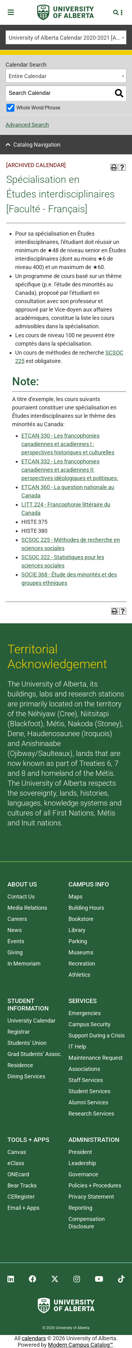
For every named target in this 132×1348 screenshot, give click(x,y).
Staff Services (85, 1080)
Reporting (80, 1207)
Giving (15, 952)
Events (15, 941)
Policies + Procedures (94, 1185)
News (14, 930)
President (80, 1152)
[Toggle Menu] (12, 12)
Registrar (18, 1031)
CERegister (21, 1196)
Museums (80, 952)
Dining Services (26, 1076)
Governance (83, 1174)
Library (77, 930)
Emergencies (84, 1013)
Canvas (16, 1152)
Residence (20, 1065)
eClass (15, 1163)
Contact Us (21, 896)
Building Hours (86, 907)
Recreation (81, 963)
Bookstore (81, 919)
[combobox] (66, 37)
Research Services (91, 1113)
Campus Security (89, 1024)
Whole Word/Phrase (38, 108)
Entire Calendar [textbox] (27, 76)
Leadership (82, 1163)
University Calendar (31, 1020)
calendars (34, 1338)
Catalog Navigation (36, 144)
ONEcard (18, 1174)
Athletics (79, 974)
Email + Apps (23, 1207)
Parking (77, 941)
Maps (75, 896)
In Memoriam (24, 963)
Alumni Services (88, 1102)
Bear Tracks (22, 1185)
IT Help (77, 1046)
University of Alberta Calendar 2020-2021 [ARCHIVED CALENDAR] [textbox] (67, 37)
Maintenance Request (95, 1057)
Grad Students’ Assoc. (34, 1054)
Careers (17, 919)
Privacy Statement (91, 1196)
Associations (84, 1069)
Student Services (89, 1091)
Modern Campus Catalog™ (80, 1344)
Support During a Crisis (96, 1035)
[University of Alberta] (65, 12)
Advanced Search (27, 125)
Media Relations (27, 907)
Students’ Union (26, 1043)
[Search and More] (117, 13)
